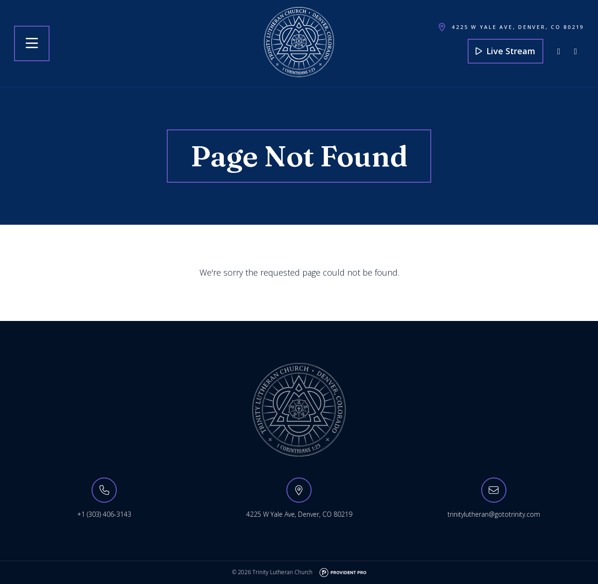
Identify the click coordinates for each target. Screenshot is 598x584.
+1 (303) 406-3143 (104, 514)
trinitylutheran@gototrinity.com (494, 514)
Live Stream (505, 51)
